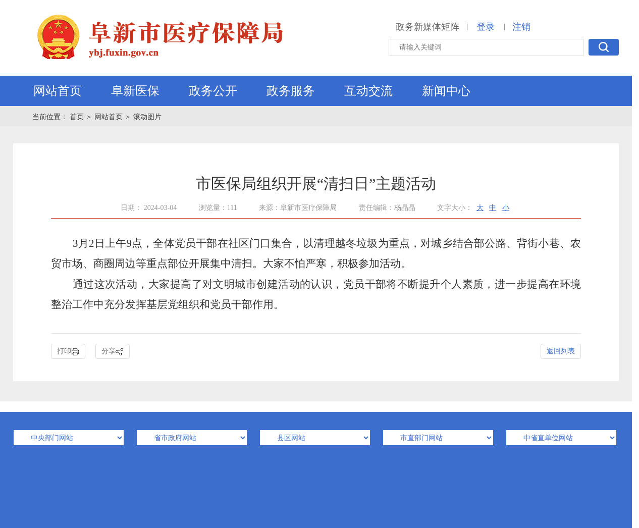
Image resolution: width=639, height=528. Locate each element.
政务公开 (213, 90)
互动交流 (368, 90)
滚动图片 (147, 117)
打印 (68, 351)
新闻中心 (446, 90)
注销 (521, 27)
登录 (485, 27)
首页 (78, 117)
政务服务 (291, 90)
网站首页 (57, 90)
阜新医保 (135, 90)
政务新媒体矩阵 (427, 27)
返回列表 (561, 351)
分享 (112, 351)
